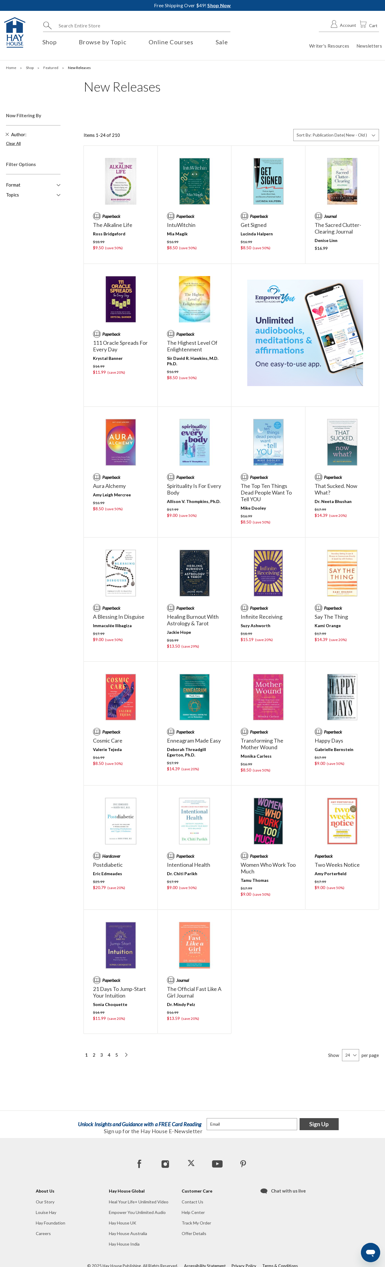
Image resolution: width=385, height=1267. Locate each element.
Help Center (193, 1212)
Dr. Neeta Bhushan (333, 501)
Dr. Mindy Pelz (181, 1004)
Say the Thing (331, 616)
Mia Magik (177, 233)
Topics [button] (12, 194)
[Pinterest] (243, 1163)
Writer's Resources (329, 46)
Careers (43, 1233)
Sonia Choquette (110, 1004)
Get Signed (253, 225)
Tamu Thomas (255, 880)
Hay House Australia (128, 1233)
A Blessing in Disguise (118, 616)
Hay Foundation (50, 1222)
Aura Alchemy (109, 486)
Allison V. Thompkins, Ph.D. (193, 501)
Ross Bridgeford (109, 233)
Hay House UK (122, 1222)
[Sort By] (336, 135)
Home (11, 67)
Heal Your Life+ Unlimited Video (138, 1201)
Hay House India (124, 1244)
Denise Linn (326, 240)
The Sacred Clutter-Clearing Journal (338, 228)
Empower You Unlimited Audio (137, 1212)
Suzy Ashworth (255, 625)
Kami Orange (328, 625)
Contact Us (192, 1201)
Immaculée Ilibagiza (112, 625)
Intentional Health (188, 864)
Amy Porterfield (330, 873)
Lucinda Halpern (257, 233)
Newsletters (369, 46)
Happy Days (329, 740)
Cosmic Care (107, 740)
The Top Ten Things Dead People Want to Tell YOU (266, 492)
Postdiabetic (108, 864)
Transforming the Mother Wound (262, 743)
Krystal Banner (108, 358)
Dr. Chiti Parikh (182, 873)
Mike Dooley (253, 508)
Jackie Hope (179, 632)
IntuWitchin (181, 225)
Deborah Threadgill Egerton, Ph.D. (186, 752)
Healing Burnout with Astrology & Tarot (193, 620)
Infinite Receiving (261, 616)
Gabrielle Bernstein (334, 749)
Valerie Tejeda (107, 749)
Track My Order (196, 1222)
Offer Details (194, 1233)
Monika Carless (256, 756)
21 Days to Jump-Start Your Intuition (119, 992)
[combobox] (136, 25)
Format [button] (13, 184)
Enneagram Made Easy (194, 740)
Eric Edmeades (107, 873)
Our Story (45, 1201)
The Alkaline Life (112, 225)
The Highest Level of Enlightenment (192, 346)
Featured (51, 67)
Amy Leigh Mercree (112, 494)
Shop (30, 67)
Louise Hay (46, 1212)
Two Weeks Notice (337, 864)
